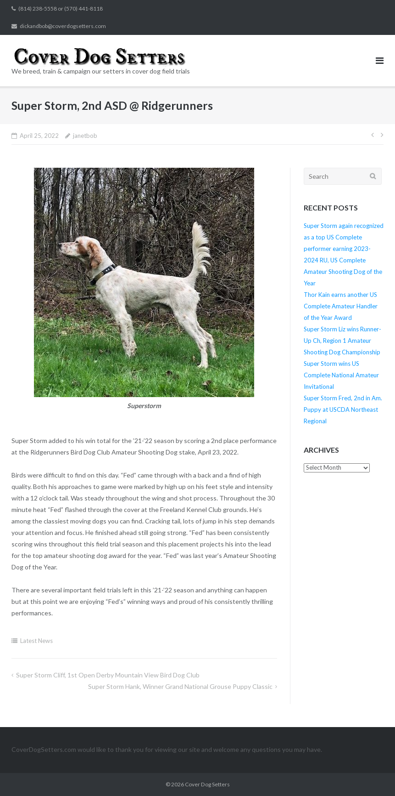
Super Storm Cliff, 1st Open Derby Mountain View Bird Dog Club (108, 675)
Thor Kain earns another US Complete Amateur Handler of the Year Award (341, 306)
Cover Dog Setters (207, 784)
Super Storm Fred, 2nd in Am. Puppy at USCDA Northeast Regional (343, 409)
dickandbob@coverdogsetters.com (63, 26)
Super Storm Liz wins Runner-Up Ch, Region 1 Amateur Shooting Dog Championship (342, 340)
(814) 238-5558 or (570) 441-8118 (60, 8)
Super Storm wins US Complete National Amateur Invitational (341, 375)
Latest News (36, 640)
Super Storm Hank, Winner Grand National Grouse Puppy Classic (180, 686)
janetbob (85, 135)
